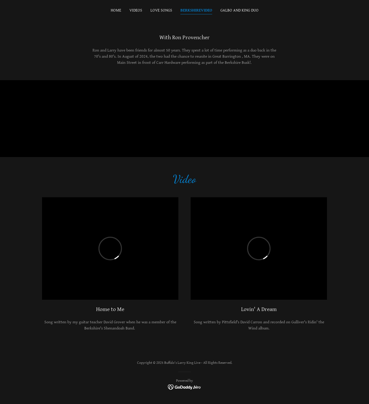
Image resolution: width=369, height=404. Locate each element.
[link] (184, 387)
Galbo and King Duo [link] (239, 10)
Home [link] (116, 10)
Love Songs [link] (161, 10)
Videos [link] (135, 10)
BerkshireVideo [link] (196, 10)
